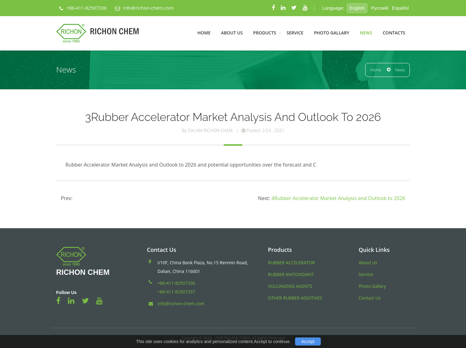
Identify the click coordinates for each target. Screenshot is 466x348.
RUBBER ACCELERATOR (291, 262)
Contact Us (370, 298)
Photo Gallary (331, 33)
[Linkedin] (283, 8)
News (366, 33)
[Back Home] (101, 33)
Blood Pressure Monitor (32, 324)
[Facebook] (273, 8)
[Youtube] (305, 8)
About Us (232, 33)
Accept (308, 341)
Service (295, 33)
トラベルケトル (81, 324)
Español (400, 8)
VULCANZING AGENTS (290, 286)
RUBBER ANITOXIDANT (291, 274)
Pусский (379, 8)
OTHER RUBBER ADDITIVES (295, 298)
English (357, 8)
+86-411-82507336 (86, 8)
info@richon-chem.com (148, 8)
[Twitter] (294, 8)
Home (203, 33)
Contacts (394, 33)
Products (264, 33)
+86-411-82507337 (176, 292)
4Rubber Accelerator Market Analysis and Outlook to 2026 (338, 198)
